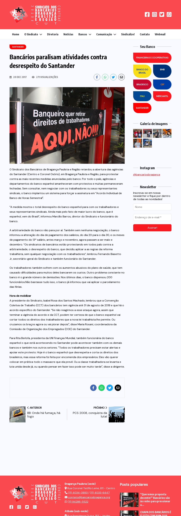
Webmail (160, 34)
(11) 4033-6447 (100, 492)
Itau (142, 96)
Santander (142, 107)
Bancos (82, 34)
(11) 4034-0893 (78, 492)
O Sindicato (31, 34)
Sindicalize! (128, 34)
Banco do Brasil (142, 71)
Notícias (68, 34)
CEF (162, 84)
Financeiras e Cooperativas (152, 57)
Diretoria (52, 34)
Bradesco (142, 84)
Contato (145, 34)
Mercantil (162, 96)
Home (15, 34)
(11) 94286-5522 (78, 501)
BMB (162, 69)
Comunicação (104, 34)
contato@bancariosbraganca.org (89, 497)
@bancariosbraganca (146, 174)
